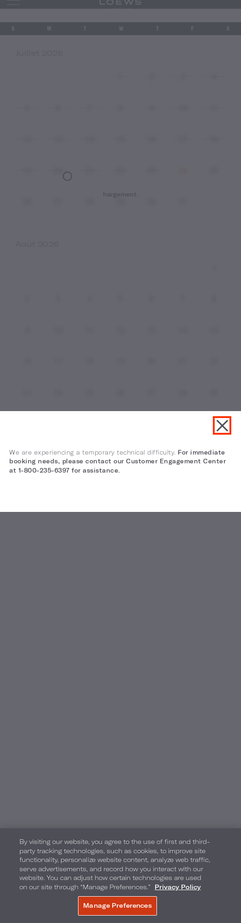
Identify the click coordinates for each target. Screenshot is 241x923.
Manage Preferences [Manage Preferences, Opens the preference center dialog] (117, 905)
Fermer (222, 425)
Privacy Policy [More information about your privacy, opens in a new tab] (178, 887)
